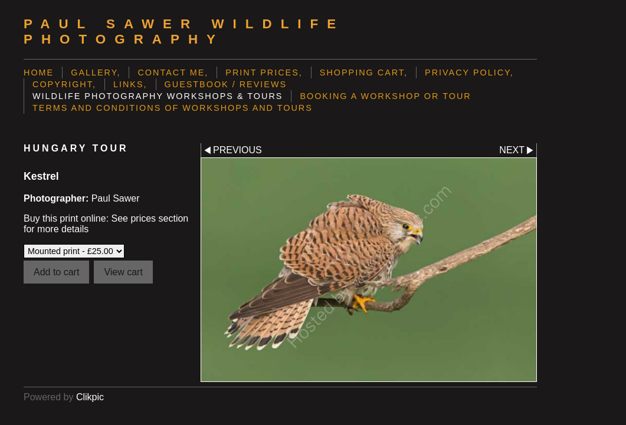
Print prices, (264, 72)
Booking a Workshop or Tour (385, 96)
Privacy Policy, (469, 72)
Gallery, (95, 72)
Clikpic (90, 397)
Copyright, (64, 84)
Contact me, (172, 72)
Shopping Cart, (364, 72)
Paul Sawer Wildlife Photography (184, 32)
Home (39, 72)
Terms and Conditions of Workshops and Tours (172, 108)
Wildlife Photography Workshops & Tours (157, 96)
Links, (130, 84)
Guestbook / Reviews (226, 84)
